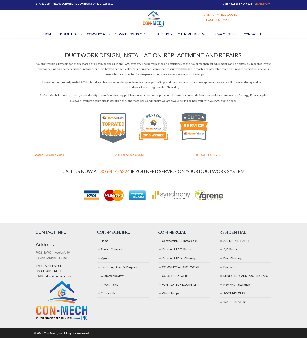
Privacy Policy (109, 284)
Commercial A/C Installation (180, 240)
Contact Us (108, 293)
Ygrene (105, 258)
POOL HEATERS (234, 293)
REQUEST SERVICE (217, 19)
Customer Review (112, 275)
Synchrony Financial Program (119, 267)
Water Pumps (170, 293)
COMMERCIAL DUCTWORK (180, 267)
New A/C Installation (236, 284)
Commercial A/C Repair (176, 249)
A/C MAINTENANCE (236, 240)
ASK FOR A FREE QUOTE (220, 14)
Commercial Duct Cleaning (179, 258)
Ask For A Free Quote (133, 154)
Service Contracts (112, 249)
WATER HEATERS (235, 302)
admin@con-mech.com (59, 276)
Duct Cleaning (232, 258)
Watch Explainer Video (54, 154)
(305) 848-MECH (51, 271)
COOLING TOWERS (175, 275)
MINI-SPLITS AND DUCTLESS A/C (245, 275)
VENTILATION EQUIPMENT (180, 284)
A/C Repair (230, 249)
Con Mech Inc (153, 19)
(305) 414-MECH (51, 266)
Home (104, 240)
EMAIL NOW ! (262, 3)
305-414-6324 (115, 171)
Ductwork (229, 267)
